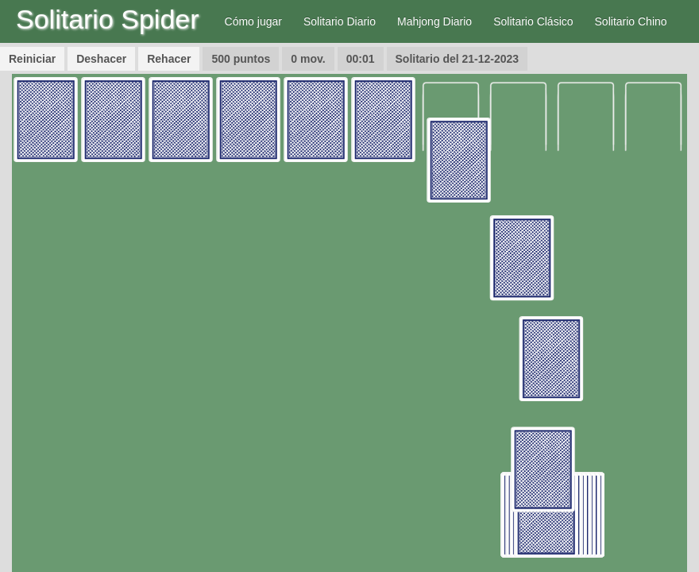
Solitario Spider (107, 19)
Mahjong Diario (434, 21)
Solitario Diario (339, 21)
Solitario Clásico (533, 21)
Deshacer (101, 58)
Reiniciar (32, 58)
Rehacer (169, 58)
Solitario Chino (631, 21)
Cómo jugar (253, 21)
